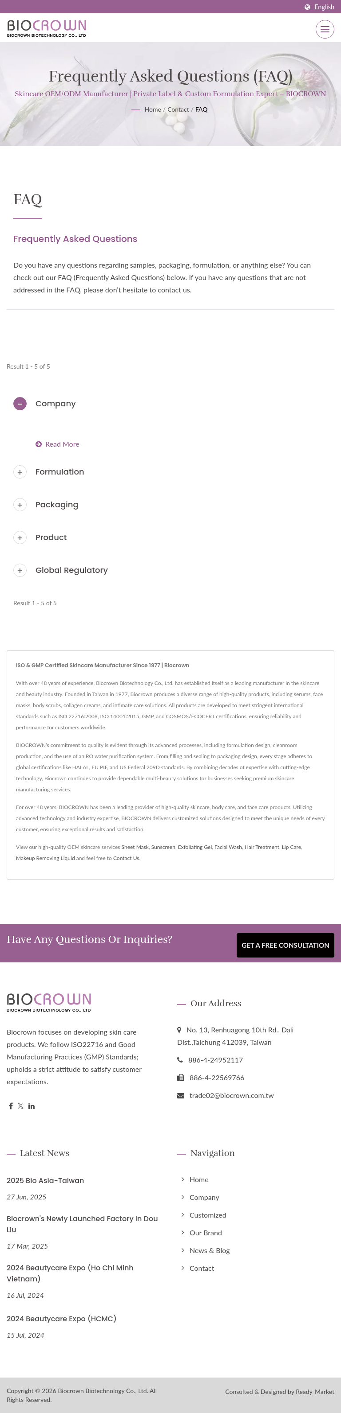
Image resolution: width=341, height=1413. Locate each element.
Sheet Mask (135, 847)
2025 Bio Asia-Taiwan (45, 1181)
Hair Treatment (262, 847)
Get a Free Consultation (285, 946)
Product (51, 537)
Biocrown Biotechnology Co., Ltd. (103, 1390)
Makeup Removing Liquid (45, 858)
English (324, 7)
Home (152, 109)
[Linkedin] (31, 1106)
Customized (208, 1215)
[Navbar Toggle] (325, 29)
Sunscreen (163, 847)
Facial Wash (228, 847)
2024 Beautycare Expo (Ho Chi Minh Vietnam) (70, 1273)
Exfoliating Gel (195, 847)
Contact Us (126, 858)
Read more (57, 444)
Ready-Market (315, 1391)
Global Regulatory (72, 570)
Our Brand (206, 1232)
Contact (178, 109)
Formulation (60, 471)
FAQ (201, 109)
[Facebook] (11, 1106)
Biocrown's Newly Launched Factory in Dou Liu (82, 1224)
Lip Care (291, 847)
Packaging (57, 504)
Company (56, 403)
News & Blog (210, 1250)
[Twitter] (20, 1106)
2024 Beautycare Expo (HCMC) (62, 1319)
